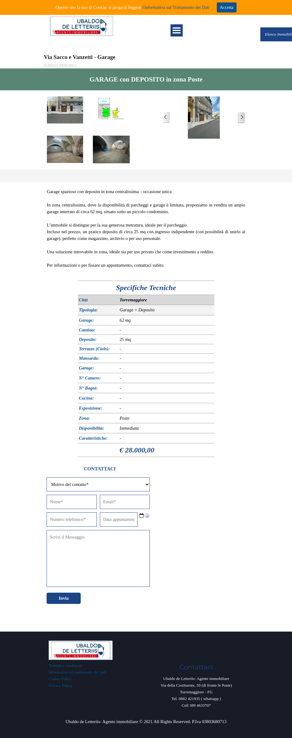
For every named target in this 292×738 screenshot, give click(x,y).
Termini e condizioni (66, 665)
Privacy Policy (60, 685)
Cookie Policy (60, 679)
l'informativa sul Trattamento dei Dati (175, 7)
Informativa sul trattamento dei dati (77, 672)
